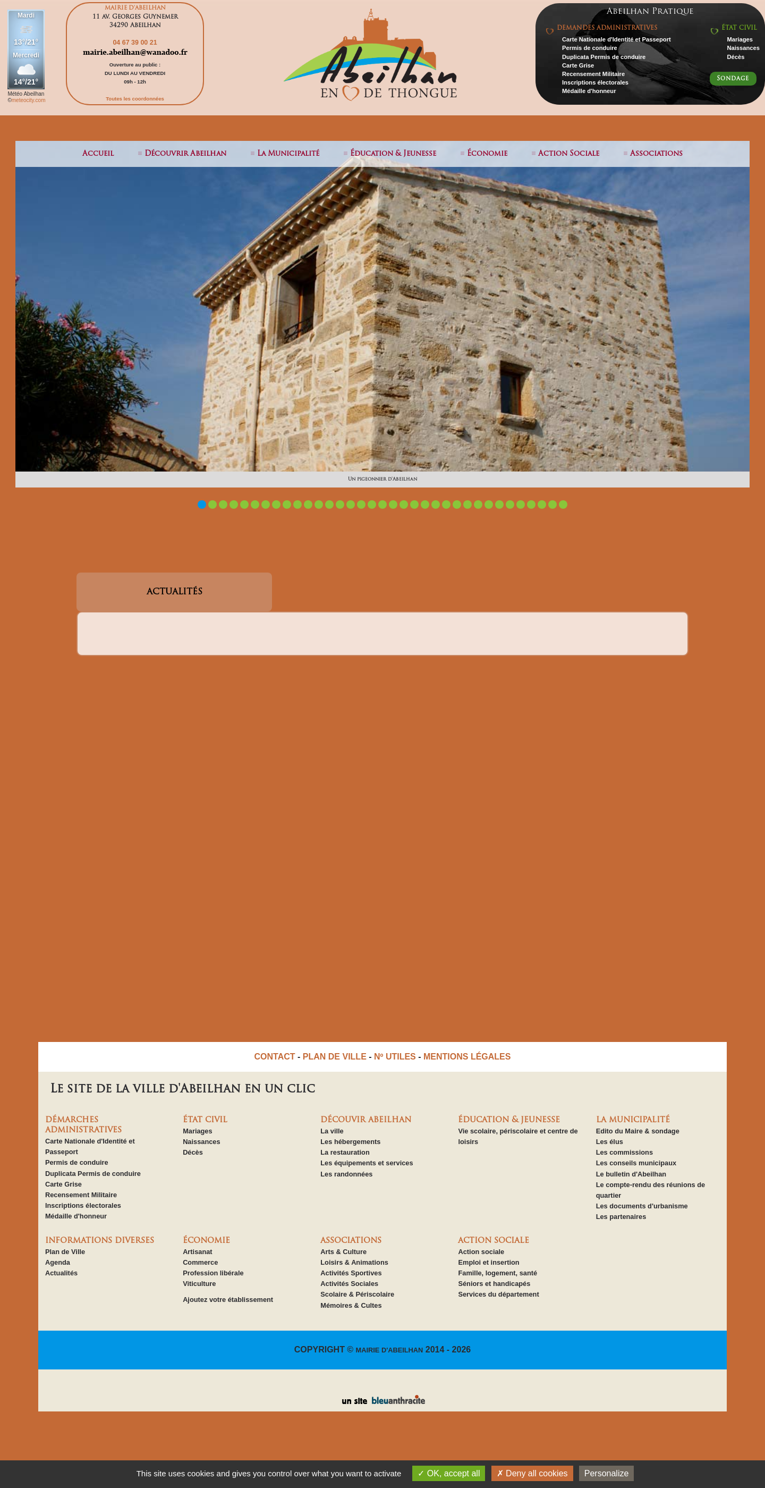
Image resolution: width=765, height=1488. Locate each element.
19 (393, 504)
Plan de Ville (65, 1252)
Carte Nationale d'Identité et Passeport (616, 39)
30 (510, 504)
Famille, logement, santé (497, 1273)
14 (340, 504)
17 (372, 504)
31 (520, 504)
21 (414, 504)
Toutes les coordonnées (135, 99)
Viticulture (199, 1284)
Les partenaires (621, 1217)
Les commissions (624, 1152)
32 (531, 504)
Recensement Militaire (593, 74)
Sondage (733, 78)
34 (552, 504)
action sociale (568, 153)
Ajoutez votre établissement (228, 1300)
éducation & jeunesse (393, 153)
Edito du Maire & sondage (637, 1131)
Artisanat (197, 1252)
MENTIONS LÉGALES (467, 1056)
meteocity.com (29, 100)
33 (542, 504)
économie (487, 153)
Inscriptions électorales (595, 82)
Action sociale (481, 1252)
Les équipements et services (366, 1163)
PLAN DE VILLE (335, 1056)
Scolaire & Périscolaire (357, 1294)
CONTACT (274, 1056)
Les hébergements (350, 1142)
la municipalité (288, 153)
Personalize (606, 1473)
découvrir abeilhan (185, 153)
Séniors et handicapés (494, 1284)
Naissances (743, 48)
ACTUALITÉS (174, 592)
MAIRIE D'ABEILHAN (389, 1350)
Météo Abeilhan (25, 94)
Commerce (200, 1262)
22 (425, 504)
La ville (331, 1131)
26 (467, 504)
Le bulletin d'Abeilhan (631, 1174)
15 (350, 504)
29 (499, 504)
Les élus (609, 1142)
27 (478, 504)
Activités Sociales (349, 1284)
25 (457, 504)
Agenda (57, 1262)
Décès (735, 57)
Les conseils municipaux (636, 1163)
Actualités (61, 1273)
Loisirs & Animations (354, 1262)
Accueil (98, 153)
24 (446, 504)
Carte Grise (578, 65)
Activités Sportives (350, 1273)
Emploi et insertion (488, 1262)
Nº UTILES (395, 1056)
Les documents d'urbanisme (642, 1206)
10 (297, 504)
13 (329, 504)
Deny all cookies (532, 1473)
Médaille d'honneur (589, 91)
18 (382, 504)
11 (308, 504)
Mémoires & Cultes (350, 1305)
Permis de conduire (589, 48)
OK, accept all (449, 1473)
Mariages (740, 39)
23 (435, 504)
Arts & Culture (343, 1252)
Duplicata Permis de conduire (603, 57)
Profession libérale (213, 1273)
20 (404, 504)
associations (656, 153)
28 (488, 504)
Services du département (498, 1294)
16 (361, 504)
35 (563, 504)
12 (318, 504)
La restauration (344, 1152)
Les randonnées (346, 1174)
